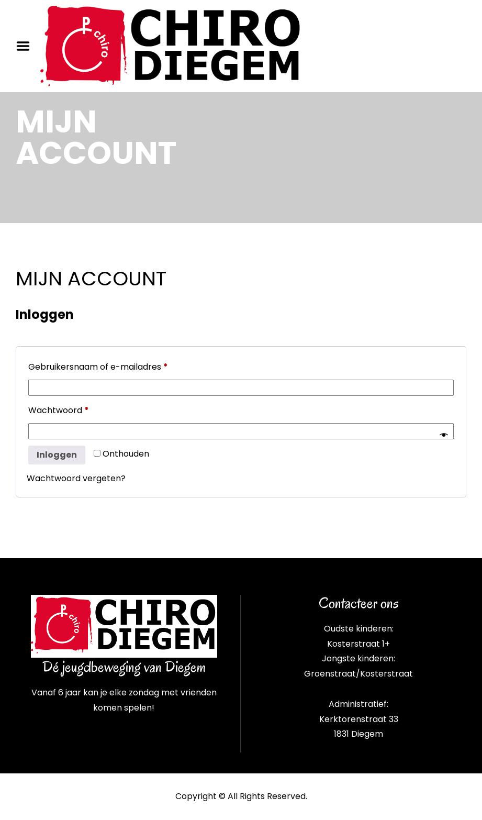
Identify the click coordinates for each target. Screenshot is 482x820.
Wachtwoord (73, 409)
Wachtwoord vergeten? (76, 478)
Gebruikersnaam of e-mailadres (112, 366)
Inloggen (57, 455)
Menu (27, 46)
